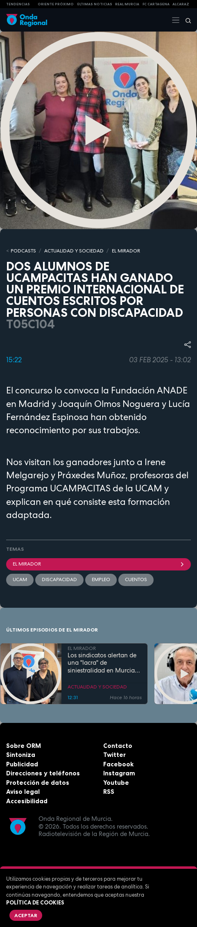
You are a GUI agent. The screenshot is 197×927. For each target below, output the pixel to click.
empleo (101, 579)
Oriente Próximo (56, 4)
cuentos (136, 579)
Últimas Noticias (94, 4)
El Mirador (98, 564)
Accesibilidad (27, 801)
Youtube (116, 782)
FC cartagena (156, 4)
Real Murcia (127, 4)
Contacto (117, 746)
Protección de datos (37, 782)
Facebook (118, 764)
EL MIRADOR (126, 251)
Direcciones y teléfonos (43, 773)
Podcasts (23, 251)
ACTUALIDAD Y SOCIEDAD (74, 251)
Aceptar (25, 915)
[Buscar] (185, 20)
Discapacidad (59, 579)
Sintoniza (20, 755)
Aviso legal (23, 791)
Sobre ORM (23, 746)
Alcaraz (180, 4)
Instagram (119, 773)
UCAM (20, 579)
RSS (108, 791)
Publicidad (22, 764)
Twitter (114, 755)
